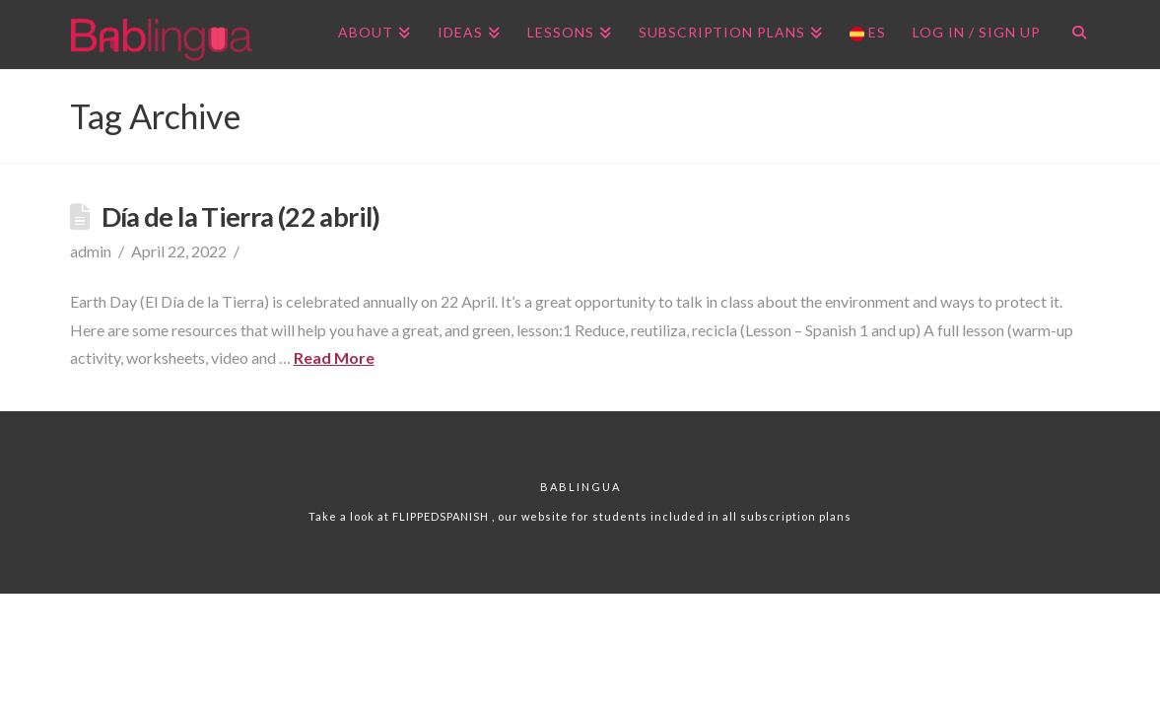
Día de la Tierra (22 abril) (241, 216)
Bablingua (580, 486)
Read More (334, 357)
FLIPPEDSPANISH (442, 516)
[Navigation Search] (1072, 34)
